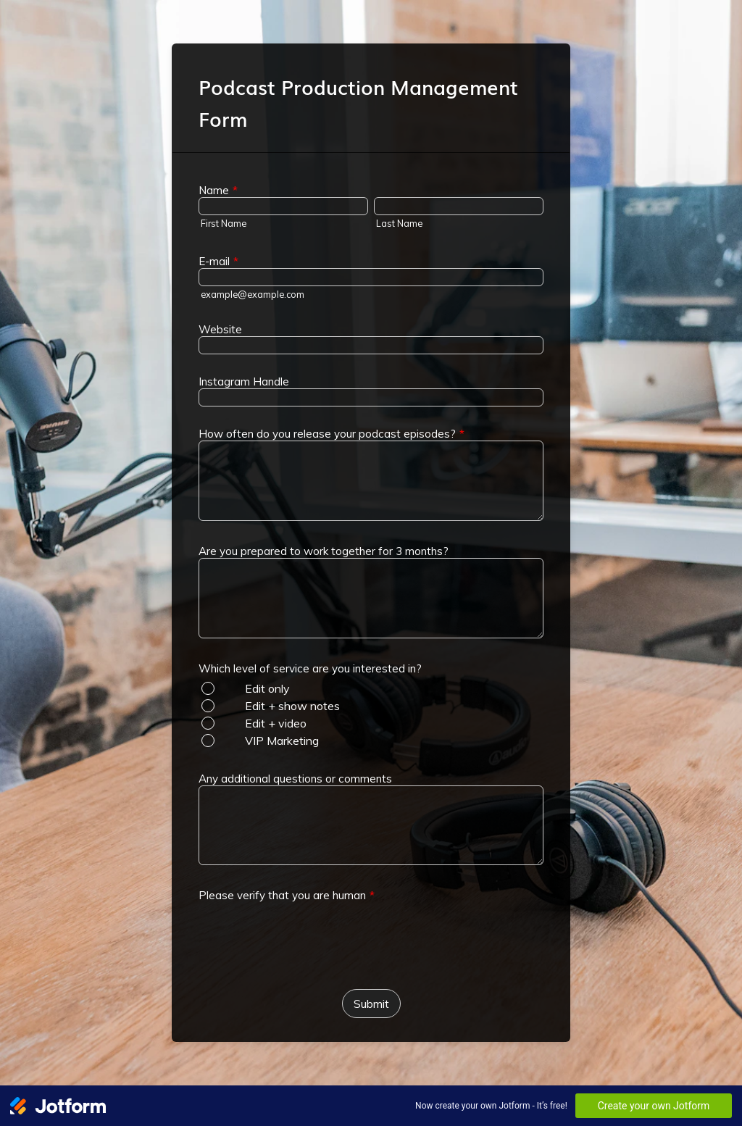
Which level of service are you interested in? (310, 668)
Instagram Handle (244, 381)
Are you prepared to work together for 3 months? (324, 551)
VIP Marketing (282, 740)
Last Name (399, 223)
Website (220, 329)
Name (218, 190)
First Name (223, 223)
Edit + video (276, 723)
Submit (371, 1003)
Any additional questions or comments (295, 778)
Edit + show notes (292, 705)
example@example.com (252, 294)
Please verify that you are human (287, 895)
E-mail (218, 261)
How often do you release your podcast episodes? (331, 434)
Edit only (267, 688)
